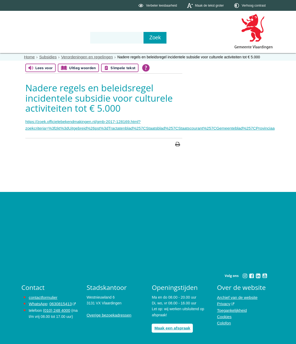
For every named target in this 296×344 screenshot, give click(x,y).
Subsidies (46, 57)
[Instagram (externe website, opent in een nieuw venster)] (245, 274)
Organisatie (102, 37)
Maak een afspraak (170, 326)
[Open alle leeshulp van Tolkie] (146, 67)
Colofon (223, 319)
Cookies (224, 314)
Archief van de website (235, 296)
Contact (134, 37)
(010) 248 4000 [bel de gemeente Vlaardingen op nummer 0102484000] (55, 307)
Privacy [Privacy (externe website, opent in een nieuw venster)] (223, 302)
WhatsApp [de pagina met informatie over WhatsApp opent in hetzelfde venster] (37, 302)
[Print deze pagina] (177, 143)
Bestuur (70, 37)
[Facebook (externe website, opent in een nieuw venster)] (251, 274)
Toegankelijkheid (231, 307)
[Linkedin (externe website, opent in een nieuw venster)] (258, 274)
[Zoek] (204, 38)
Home (29, 57)
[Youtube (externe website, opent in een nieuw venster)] (265, 274)
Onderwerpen (37, 37)
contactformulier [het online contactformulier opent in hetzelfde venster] (42, 296)
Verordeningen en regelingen (82, 57)
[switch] (158, 5)
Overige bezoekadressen (107, 314)
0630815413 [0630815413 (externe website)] (58, 302)
